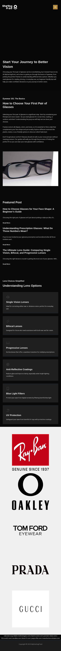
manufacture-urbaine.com (51, 638)
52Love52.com (6, 638)
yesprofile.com (36, 638)
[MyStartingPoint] (10, 7)
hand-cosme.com (37, 636)
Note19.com (26, 638)
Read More (6, 223)
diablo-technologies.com (22, 636)
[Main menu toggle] (55, 7)
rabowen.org (8, 636)
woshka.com (16, 638)
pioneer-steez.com (50, 636)
